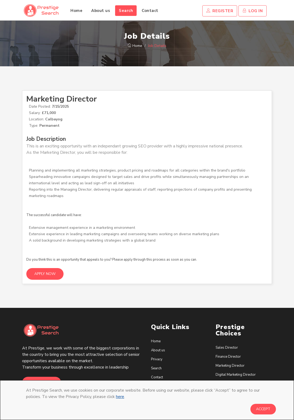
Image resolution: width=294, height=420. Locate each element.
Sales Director (227, 347)
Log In (252, 11)
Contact (150, 10)
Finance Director (228, 356)
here (120, 397)
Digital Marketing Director (236, 374)
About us (100, 10)
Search (126, 10)
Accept (263, 409)
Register (219, 11)
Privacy (156, 359)
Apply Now (45, 273)
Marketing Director (61, 99)
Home (76, 10)
